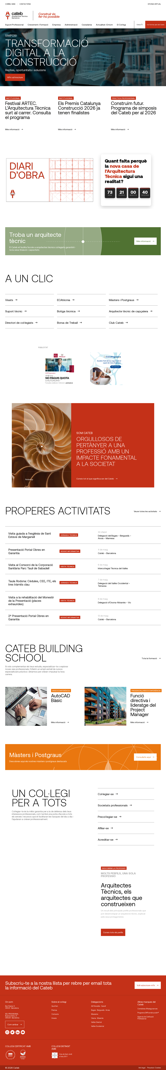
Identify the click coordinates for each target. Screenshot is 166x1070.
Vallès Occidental (97, 1026)
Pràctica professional (123, 98)
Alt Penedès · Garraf (98, 1006)
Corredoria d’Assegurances (147, 1009)
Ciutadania (87, 24)
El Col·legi (121, 24)
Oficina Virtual (154, 4)
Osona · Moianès (97, 1018)
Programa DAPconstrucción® (148, 1013)
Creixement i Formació (38, 24)
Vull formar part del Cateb (155, 24)
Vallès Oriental (96, 1022)
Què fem (54, 1006)
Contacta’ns (25, 4)
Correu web (10, 4)
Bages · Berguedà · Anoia (100, 1010)
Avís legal (142, 1068)
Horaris (54, 1018)
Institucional (13, 98)
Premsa (54, 1010)
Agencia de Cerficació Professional (145, 1018)
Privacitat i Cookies (154, 1068)
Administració (71, 24)
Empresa (56, 24)
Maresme (94, 1014)
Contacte (55, 1014)
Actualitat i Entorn (104, 24)
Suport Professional (14, 24)
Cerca (140, 24)
